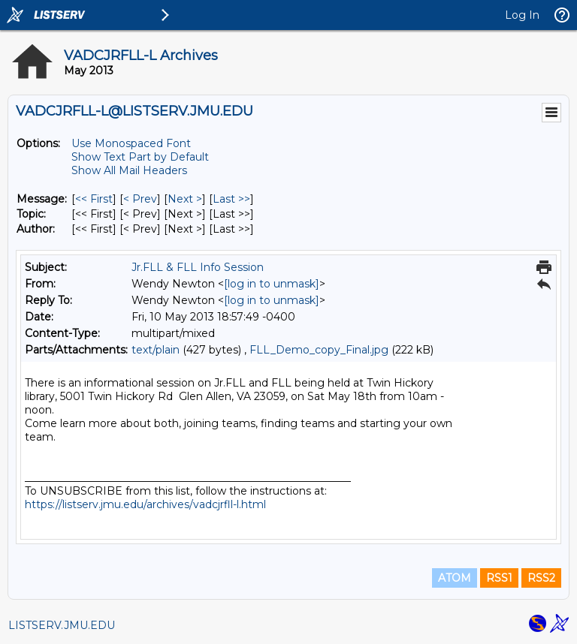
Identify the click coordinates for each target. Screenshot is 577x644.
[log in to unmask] (271, 283)
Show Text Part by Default (140, 157)
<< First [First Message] (94, 199)
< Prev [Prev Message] (140, 199)
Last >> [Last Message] (231, 199)
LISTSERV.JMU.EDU (61, 625)
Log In (522, 15)
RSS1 (499, 578)
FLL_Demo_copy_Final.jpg (318, 350)
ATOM (454, 578)
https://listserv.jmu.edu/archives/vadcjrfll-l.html (145, 504)
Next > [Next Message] (185, 199)
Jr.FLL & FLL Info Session (197, 267)
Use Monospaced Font (131, 143)
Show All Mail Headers (129, 170)
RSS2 (541, 578)
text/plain (155, 350)
